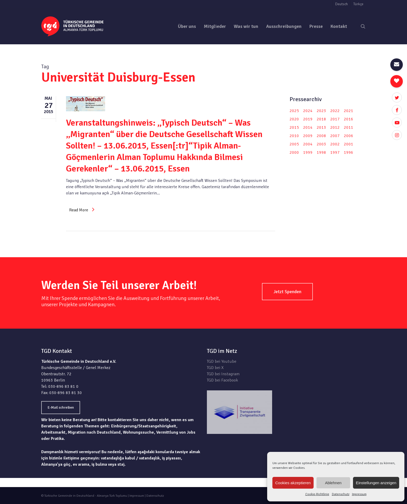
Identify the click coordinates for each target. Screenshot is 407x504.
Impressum (359, 494)
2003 (321, 144)
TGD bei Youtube (221, 361)
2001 (348, 144)
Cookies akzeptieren (293, 483)
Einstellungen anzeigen (376, 483)
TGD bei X (215, 367)
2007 (335, 135)
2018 (321, 119)
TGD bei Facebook (222, 380)
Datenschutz (340, 494)
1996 (348, 152)
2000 (294, 152)
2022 (335, 110)
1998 (321, 152)
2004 (308, 144)
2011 (348, 127)
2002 (335, 144)
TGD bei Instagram (223, 374)
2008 (321, 135)
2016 (348, 119)
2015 (294, 127)
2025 (294, 110)
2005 (294, 144)
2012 (335, 127)
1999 (308, 152)
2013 (321, 127)
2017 (335, 119)
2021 (348, 110)
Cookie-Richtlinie (317, 494)
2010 (294, 135)
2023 (321, 110)
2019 (308, 119)
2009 (308, 135)
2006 (348, 135)
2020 (294, 119)
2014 (308, 127)
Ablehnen (333, 483)
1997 (335, 152)
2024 (308, 110)
